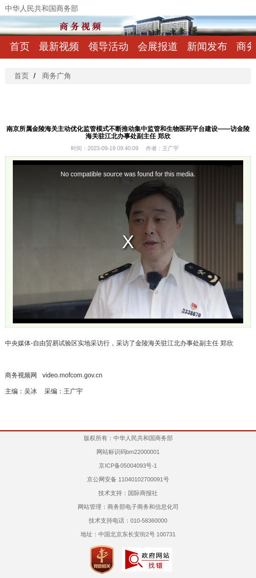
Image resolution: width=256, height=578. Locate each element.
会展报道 (158, 46)
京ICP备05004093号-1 (128, 466)
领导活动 (108, 46)
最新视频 (59, 46)
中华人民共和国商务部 (41, 8)
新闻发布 (207, 46)
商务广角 (56, 76)
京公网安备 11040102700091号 (128, 479)
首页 (20, 46)
